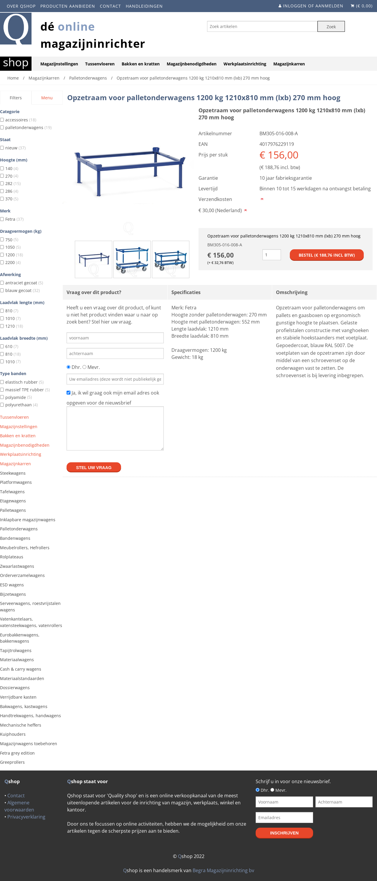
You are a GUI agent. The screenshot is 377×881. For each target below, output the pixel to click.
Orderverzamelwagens (22, 575)
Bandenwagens (15, 538)
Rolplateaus (11, 557)
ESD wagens (12, 585)
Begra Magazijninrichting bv (223, 870)
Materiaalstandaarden (22, 678)
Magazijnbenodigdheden (191, 64)
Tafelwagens (12, 491)
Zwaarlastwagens (17, 566)
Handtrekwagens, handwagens (30, 715)
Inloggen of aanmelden (313, 6)
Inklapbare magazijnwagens (27, 519)
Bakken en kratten (141, 64)
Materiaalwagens (17, 659)
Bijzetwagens (13, 594)
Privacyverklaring (26, 817)
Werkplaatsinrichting (245, 64)
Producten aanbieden (67, 6)
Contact (110, 6)
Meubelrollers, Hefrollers (24, 547)
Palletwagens (13, 510)
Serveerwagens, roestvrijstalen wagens (30, 606)
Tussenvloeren (100, 64)
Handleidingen (144, 6)
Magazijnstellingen (59, 64)
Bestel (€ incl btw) (327, 255)
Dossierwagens (15, 687)
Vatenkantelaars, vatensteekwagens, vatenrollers (31, 622)
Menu (47, 97)
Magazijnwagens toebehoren (28, 743)
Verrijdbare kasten (18, 697)
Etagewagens (13, 501)
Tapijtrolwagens (16, 650)
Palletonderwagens (19, 529)
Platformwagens (16, 482)
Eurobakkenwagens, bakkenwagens (19, 638)
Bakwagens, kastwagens (23, 706)
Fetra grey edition (17, 753)
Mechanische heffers (20, 725)
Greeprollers (12, 762)
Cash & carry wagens (20, 669)
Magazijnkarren (289, 64)
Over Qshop (21, 6)
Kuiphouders (13, 734)
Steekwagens (13, 473)
